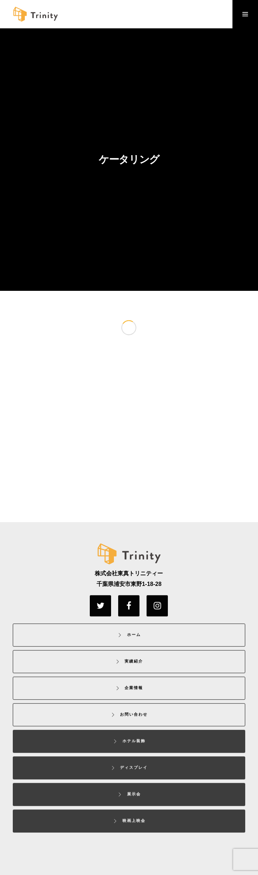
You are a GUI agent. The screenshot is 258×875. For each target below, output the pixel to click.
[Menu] (245, 14)
